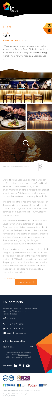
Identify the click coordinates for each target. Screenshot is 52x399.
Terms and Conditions (11, 391)
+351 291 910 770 (15, 324)
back (7, 26)
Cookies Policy (25, 391)
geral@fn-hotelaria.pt (16, 333)
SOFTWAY (12, 396)
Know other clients (26, 282)
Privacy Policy (23, 355)
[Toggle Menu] (47, 5)
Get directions (11, 318)
